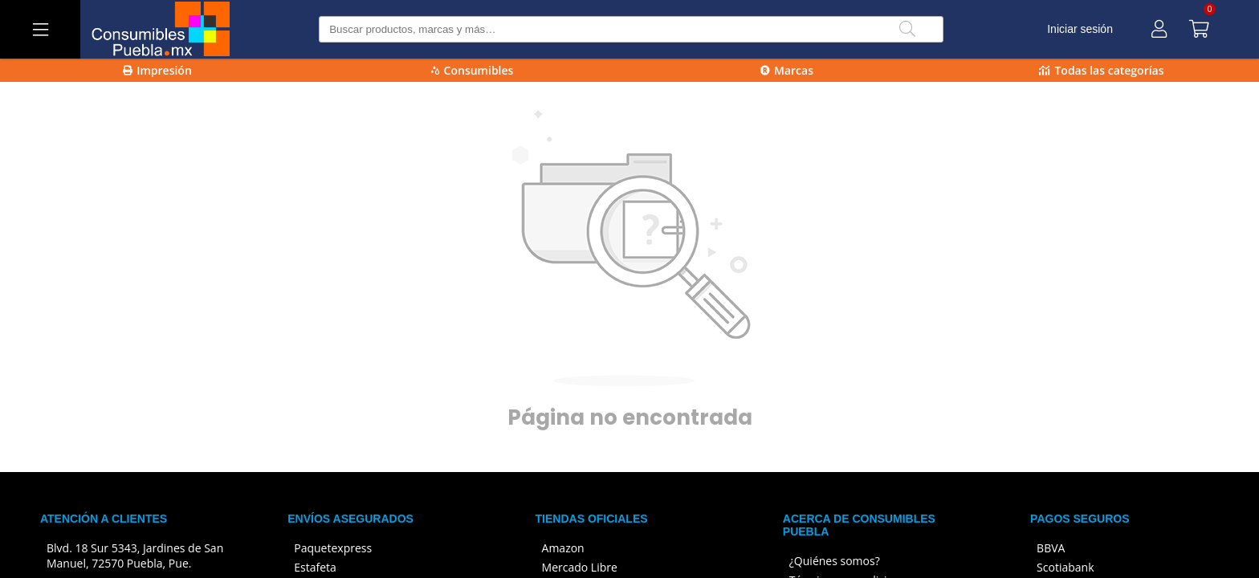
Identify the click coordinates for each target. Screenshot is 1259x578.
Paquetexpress (333, 548)
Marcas (786, 70)
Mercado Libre (579, 567)
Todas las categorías (1101, 70)
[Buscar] (907, 29)
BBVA (1051, 548)
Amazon (563, 548)
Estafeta (315, 567)
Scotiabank (1065, 567)
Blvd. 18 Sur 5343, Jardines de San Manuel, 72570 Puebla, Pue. (135, 555)
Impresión (157, 70)
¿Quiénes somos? (834, 560)
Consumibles (472, 70)
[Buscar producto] (631, 29)
